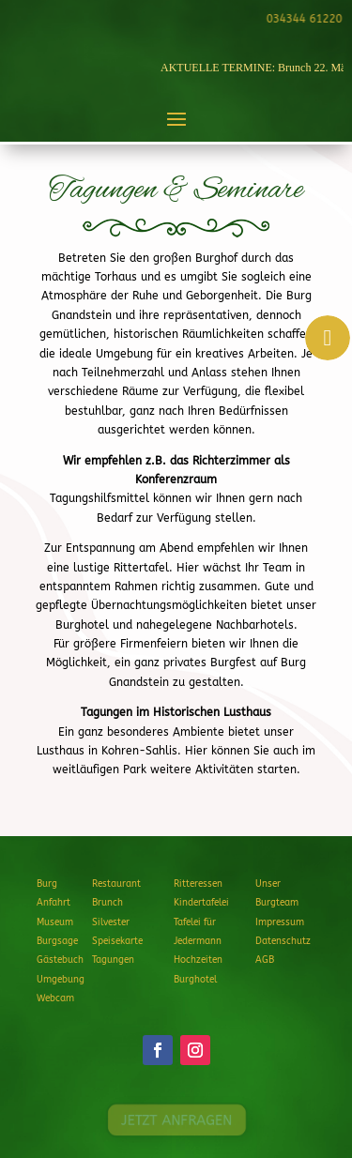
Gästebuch (60, 960)
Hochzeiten (198, 960)
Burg (47, 884)
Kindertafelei (201, 902)
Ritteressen (198, 884)
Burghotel (195, 979)
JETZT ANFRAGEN (176, 1120)
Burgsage (57, 941)
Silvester (111, 922)
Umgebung (60, 979)
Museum (55, 922)
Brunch (107, 902)
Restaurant (116, 884)
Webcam (55, 998)
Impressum (279, 922)
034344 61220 (303, 18)
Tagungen (113, 960)
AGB (264, 960)
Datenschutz (283, 941)
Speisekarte (117, 941)
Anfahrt (53, 902)
